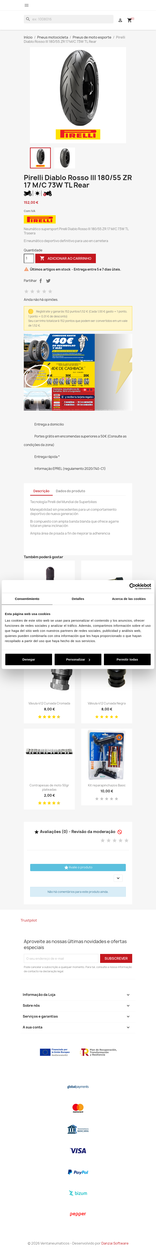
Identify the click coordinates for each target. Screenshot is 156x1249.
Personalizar (78, 659)
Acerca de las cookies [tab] (129, 598)
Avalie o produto (78, 867)
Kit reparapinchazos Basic (107, 785)
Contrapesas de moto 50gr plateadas (49, 787)
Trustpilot (29, 920)
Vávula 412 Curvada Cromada (49, 703)
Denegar (28, 659)
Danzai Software (115, 1243)
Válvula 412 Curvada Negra (107, 703)
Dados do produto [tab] (70, 491)
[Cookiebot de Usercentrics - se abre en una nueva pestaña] (132, 586)
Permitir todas (127, 659)
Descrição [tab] (41, 491)
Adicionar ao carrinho (65, 258)
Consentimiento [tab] (27, 598)
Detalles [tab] (78, 598)
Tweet (48, 280)
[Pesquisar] (68, 19)
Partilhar (40, 280)
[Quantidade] (29, 258)
